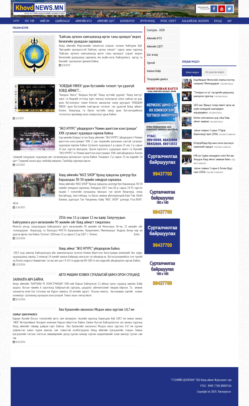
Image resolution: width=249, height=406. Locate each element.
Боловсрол (127, 21)
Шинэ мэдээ (192, 72)
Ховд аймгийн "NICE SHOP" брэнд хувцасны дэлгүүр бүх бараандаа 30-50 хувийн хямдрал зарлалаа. (97, 177)
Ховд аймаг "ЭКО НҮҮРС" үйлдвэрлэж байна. (89, 248)
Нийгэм (44, 21)
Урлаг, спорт (168, 21)
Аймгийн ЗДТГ (106, 21)
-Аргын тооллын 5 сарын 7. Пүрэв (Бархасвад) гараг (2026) (209, 132)
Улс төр (30, 21)
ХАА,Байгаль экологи (195, 21)
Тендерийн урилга (157, 79)
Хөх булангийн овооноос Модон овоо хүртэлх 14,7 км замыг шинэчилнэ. (73, 312)
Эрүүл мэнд (147, 21)
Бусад (218, 21)
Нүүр (16, 21)
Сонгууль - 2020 (156, 30)
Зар (229, 21)
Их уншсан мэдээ (214, 72)
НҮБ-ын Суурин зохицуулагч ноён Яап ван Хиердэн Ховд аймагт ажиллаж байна (214, 157)
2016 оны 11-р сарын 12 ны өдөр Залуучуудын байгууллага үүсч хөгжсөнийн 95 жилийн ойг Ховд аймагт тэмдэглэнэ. (69, 220)
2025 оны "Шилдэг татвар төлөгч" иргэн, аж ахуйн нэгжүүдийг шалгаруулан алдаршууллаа (214, 108)
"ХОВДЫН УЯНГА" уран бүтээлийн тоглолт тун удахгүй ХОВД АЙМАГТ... (96, 88)
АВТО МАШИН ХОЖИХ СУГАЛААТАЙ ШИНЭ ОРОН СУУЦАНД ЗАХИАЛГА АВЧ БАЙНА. (76, 277)
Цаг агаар (152, 54)
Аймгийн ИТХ (83, 21)
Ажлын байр (154, 71)
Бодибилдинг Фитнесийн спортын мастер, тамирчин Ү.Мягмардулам (214, 81)
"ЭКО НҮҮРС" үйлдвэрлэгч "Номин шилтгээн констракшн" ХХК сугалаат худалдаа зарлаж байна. (98, 131)
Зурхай (151, 63)
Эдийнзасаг (62, 21)
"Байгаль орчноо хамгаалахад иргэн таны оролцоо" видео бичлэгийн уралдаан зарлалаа (100, 39)
